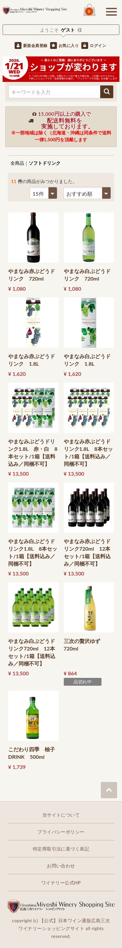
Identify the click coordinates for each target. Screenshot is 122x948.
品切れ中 (83, 681)
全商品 (17, 163)
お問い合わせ (61, 865)
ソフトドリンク (45, 163)
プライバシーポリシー (61, 831)
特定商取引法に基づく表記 (61, 848)
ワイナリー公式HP (61, 882)
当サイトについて (61, 815)
